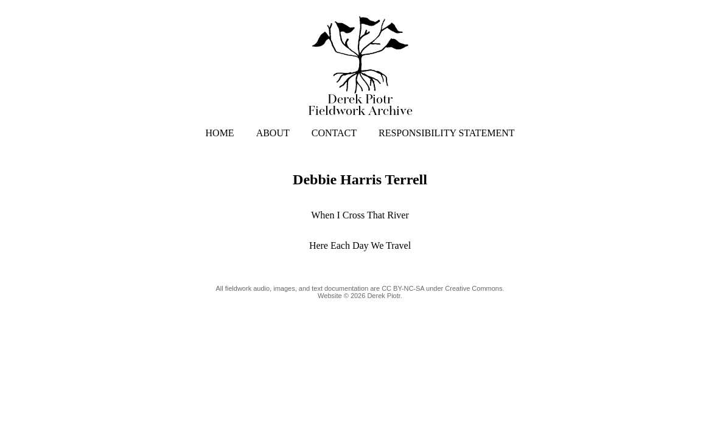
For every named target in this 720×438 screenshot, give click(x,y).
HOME (220, 133)
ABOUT (273, 133)
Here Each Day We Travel (360, 245)
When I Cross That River (360, 215)
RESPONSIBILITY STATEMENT (446, 133)
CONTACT (334, 133)
